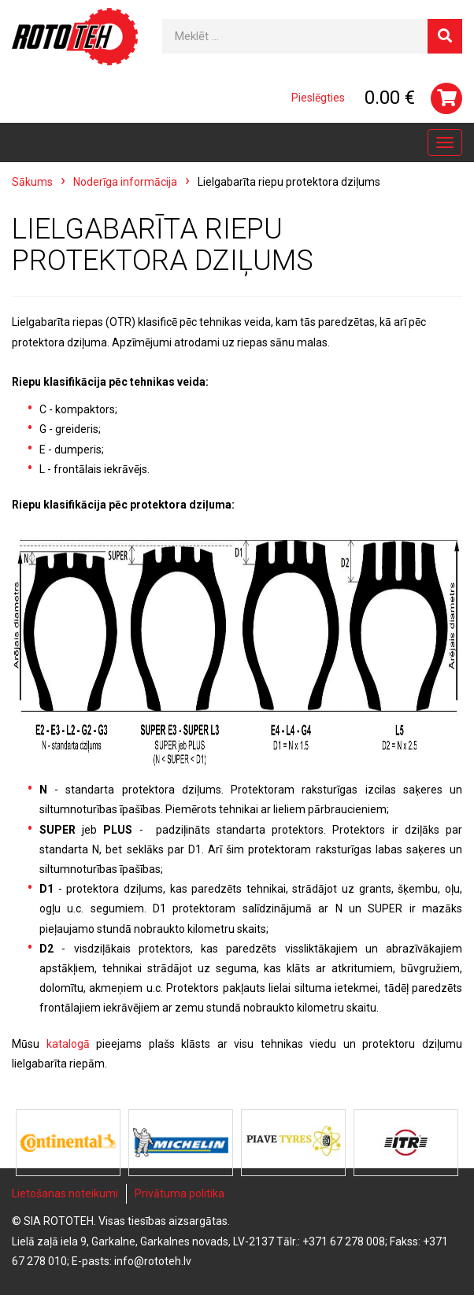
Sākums (32, 182)
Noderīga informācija (125, 182)
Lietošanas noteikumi (65, 1193)
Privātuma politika (179, 1193)
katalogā (68, 1044)
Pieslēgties (318, 97)
